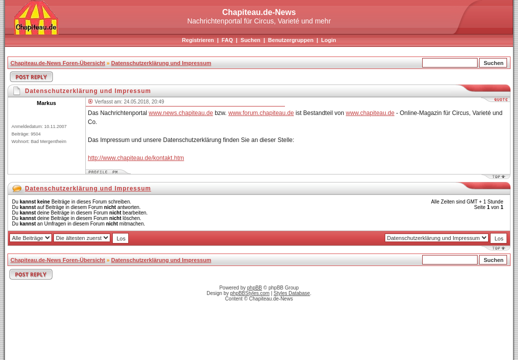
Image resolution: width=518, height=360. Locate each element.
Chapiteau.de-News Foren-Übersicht (57, 63)
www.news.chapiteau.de (181, 113)
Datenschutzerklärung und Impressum (161, 63)
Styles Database (291, 293)
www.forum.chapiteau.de (261, 113)
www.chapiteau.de (370, 113)
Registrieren (198, 40)
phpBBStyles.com (249, 293)
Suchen (250, 40)
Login (328, 40)
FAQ (227, 40)
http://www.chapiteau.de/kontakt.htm (136, 158)
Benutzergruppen (290, 40)
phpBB (254, 287)
